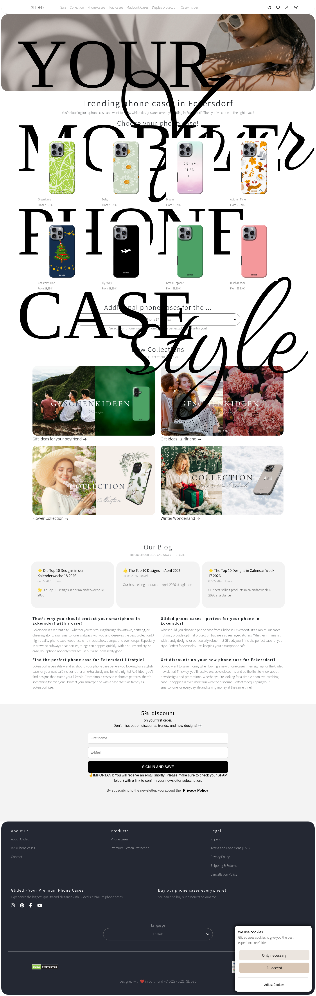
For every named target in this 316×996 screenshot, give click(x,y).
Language (158, 925)
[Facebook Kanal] (32, 905)
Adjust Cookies (274, 985)
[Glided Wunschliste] (269, 8)
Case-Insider (189, 7)
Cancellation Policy (223, 874)
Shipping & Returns (223, 865)
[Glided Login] (286, 8)
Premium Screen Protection (130, 848)
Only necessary (274, 955)
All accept (274, 967)
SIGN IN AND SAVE (158, 767)
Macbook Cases (137, 7)
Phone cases (96, 7)
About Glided (20, 839)
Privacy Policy (195, 790)
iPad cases (116, 7)
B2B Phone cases (23, 848)
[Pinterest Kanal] (24, 905)
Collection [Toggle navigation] (77, 7)
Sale (63, 7)
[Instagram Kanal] (15, 905)
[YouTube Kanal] (42, 905)
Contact (16, 856)
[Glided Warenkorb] (295, 8)
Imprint (215, 839)
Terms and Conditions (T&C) (230, 848)
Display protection (164, 7)
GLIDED (37, 7)
